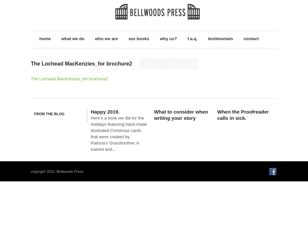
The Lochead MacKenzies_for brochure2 (69, 78)
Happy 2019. (105, 112)
